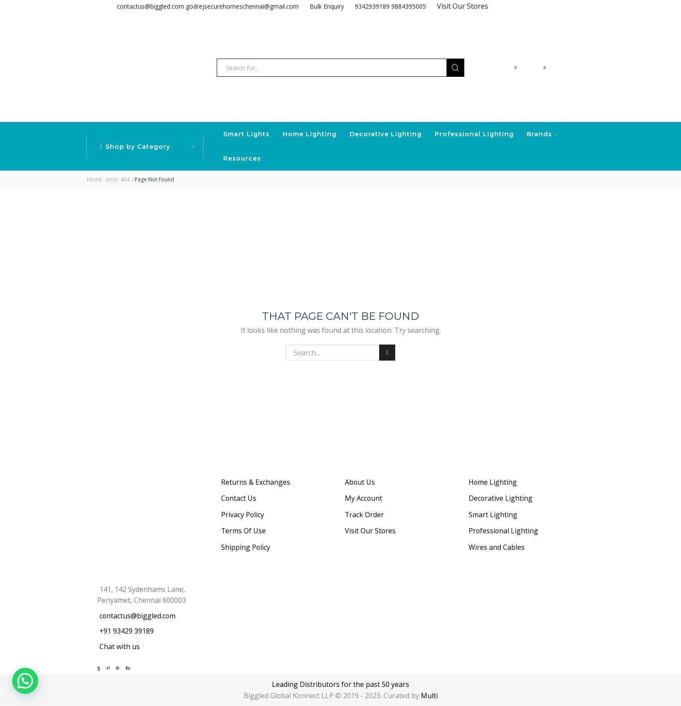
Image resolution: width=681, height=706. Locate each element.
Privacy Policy (242, 514)
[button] (25, 681)
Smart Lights (246, 134)
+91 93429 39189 (126, 631)
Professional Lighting (474, 134)
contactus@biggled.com (150, 6)
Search (387, 353)
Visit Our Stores (462, 6)
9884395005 (408, 6)
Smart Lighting (493, 514)
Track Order (364, 514)
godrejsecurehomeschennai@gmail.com (242, 6)
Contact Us (238, 498)
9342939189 (372, 6)
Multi (429, 695)
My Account (363, 498)
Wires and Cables (497, 547)
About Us (360, 482)
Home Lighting (310, 134)
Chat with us (119, 646)
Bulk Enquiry (327, 6)
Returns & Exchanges (255, 482)
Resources (242, 158)
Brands (542, 134)
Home (94, 179)
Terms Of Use (243, 530)
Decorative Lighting (386, 134)
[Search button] (455, 67)
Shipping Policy (245, 547)
